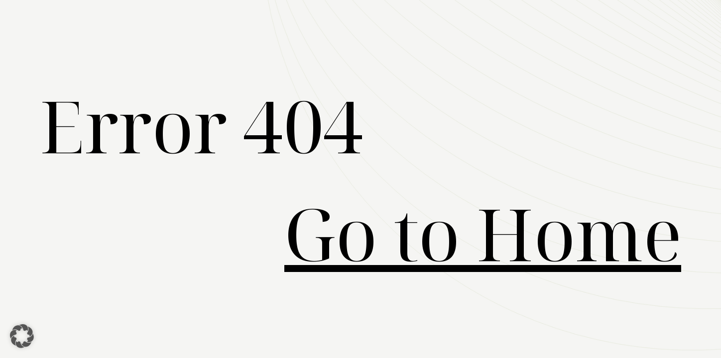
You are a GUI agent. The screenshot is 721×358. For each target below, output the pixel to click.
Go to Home (482, 233)
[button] (22, 336)
